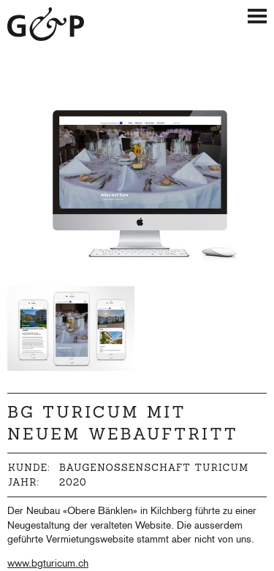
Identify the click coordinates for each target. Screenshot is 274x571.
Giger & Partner (46, 24)
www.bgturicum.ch (47, 564)
